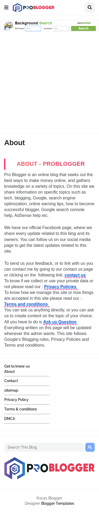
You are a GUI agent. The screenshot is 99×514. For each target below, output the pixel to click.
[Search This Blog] (44, 447)
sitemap (11, 390)
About (9, 371)
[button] (6, 7)
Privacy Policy (16, 399)
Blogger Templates (57, 503)
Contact (11, 381)
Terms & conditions (20, 409)
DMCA (9, 419)
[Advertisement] (49, 83)
